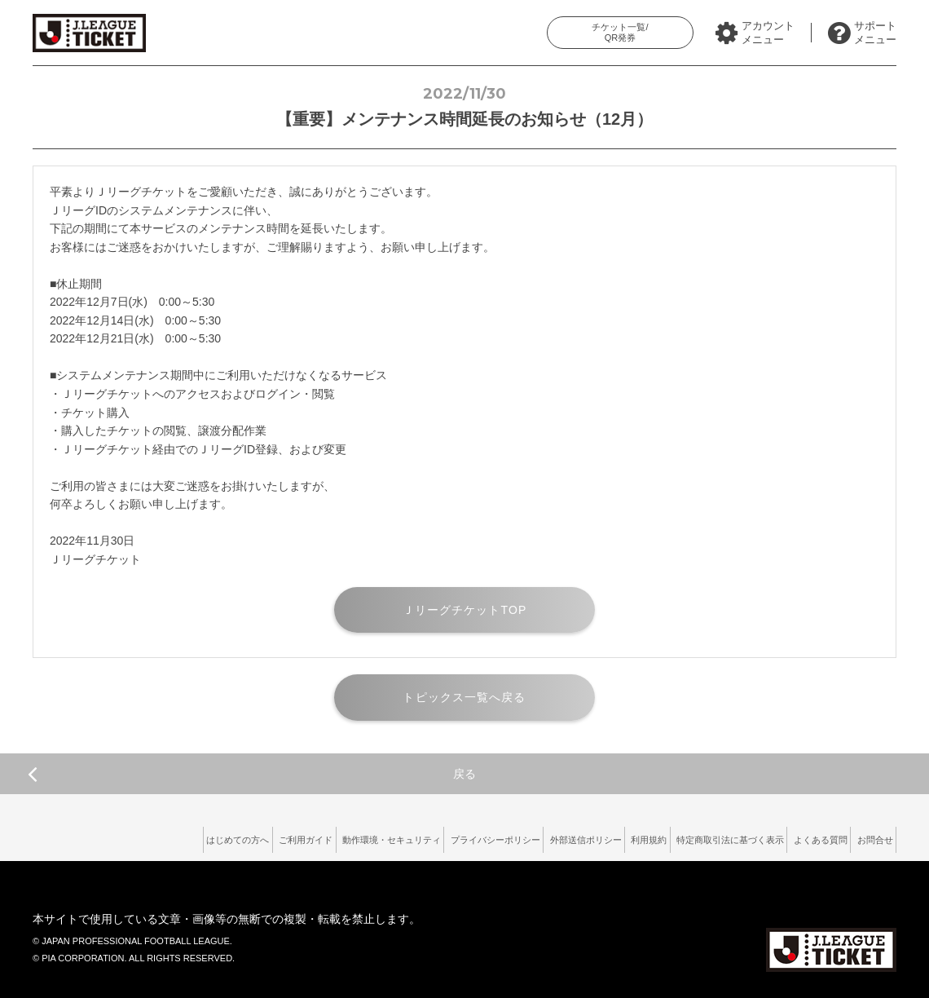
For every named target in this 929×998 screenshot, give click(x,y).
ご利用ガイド (178, 836)
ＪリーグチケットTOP (465, 609)
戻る (252, 774)
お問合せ (867, 836)
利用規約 (591, 836)
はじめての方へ (94, 836)
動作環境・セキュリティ (282, 836)
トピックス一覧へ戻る (464, 697)
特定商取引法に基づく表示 (690, 836)
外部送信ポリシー (512, 836)
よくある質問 (798, 836)
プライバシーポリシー (405, 836)
